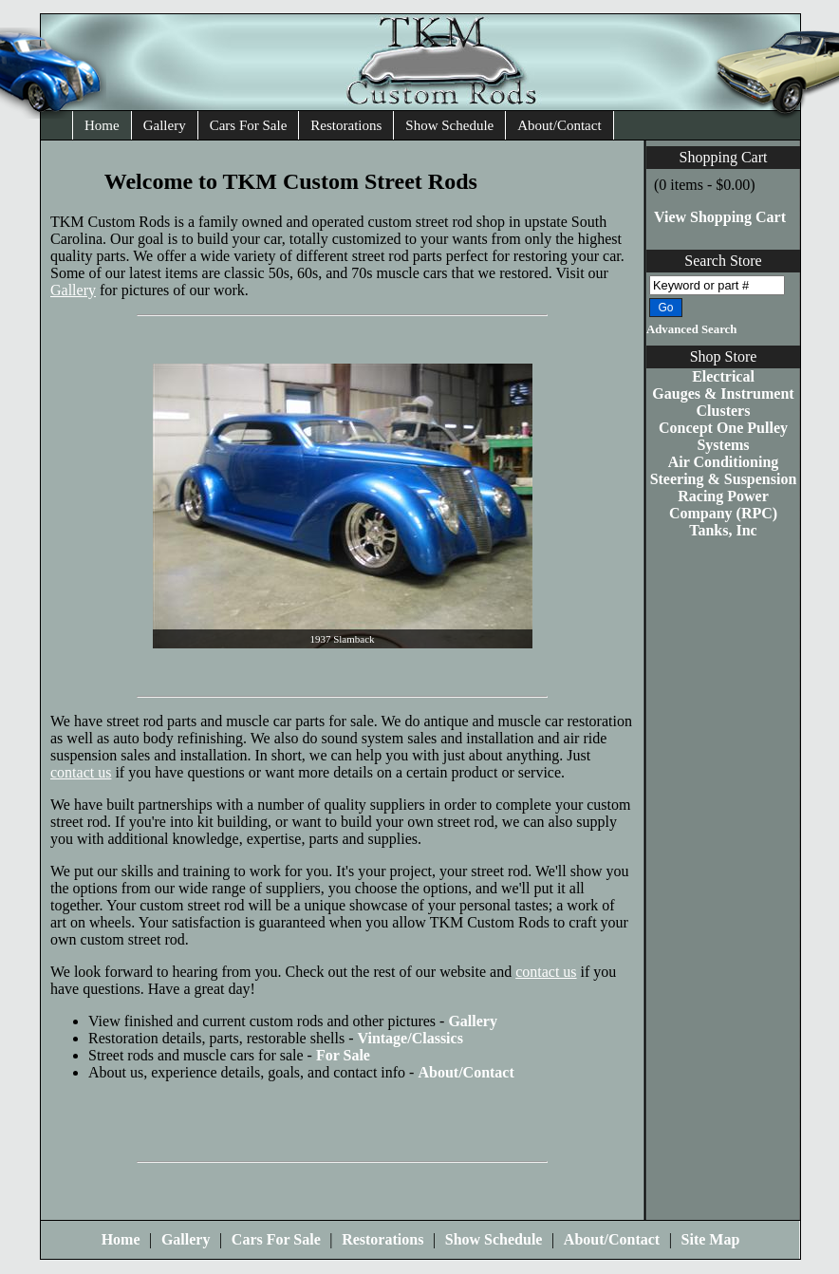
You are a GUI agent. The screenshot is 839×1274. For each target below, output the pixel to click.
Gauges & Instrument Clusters (722, 402)
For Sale (343, 1055)
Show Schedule (449, 125)
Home (102, 125)
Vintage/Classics (409, 1038)
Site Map (710, 1239)
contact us (80, 772)
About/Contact (559, 125)
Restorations (346, 125)
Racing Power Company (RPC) (723, 504)
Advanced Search (691, 329)
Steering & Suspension (723, 479)
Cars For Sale (249, 125)
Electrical (723, 376)
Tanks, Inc (722, 530)
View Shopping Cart (720, 217)
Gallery (164, 125)
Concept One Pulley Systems (723, 436)
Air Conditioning (723, 462)
